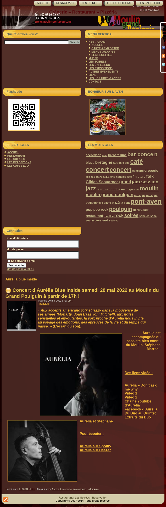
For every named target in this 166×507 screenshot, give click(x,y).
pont (127, 202)
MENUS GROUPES (103, 51)
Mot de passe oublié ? (20, 269)
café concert (79, 489)
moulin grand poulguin (109, 194)
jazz (91, 188)
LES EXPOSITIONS (119, 3)
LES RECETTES (102, 55)
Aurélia (118, 318)
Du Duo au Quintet (140, 413)
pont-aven (146, 201)
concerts (138, 170)
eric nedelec (118, 176)
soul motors (94, 220)
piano (107, 202)
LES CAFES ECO (149, 3)
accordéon (93, 155)
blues (90, 162)
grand (125, 181)
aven (104, 155)
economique (102, 177)
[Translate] (44, 303)
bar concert (142, 154)
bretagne (103, 162)
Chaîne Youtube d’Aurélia (138, 403)
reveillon (109, 216)
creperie (151, 170)
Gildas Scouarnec (102, 182)
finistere (139, 176)
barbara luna (117, 155)
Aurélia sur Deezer (95, 450)
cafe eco (124, 162)
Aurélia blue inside (62, 489)
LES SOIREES (90, 3)
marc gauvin (130, 189)
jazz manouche (108, 189)
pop (89, 209)
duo (88, 177)
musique (139, 195)
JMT (70, 300)
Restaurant (66, 497)
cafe (115, 163)
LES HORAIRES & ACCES (105, 78)
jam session (145, 181)
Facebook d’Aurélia (141, 409)
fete (129, 176)
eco (93, 177)
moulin (149, 188)
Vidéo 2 (131, 397)
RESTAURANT (65, 3)
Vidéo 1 (131, 393)
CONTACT (95, 81)
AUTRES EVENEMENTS (104, 71)
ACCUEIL (43, 3)
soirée (131, 215)
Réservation (99, 497)
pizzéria (117, 202)
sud (105, 220)
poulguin (120, 209)
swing (113, 220)
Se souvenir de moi (21, 260)
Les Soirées (82, 497)
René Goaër (140, 209)
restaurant (94, 216)
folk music (93, 489)
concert (120, 169)
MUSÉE (93, 58)
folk (150, 176)
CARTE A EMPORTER (105, 48)
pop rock (100, 209)
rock (119, 215)
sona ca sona (148, 216)
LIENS (92, 75)
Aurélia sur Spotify (95, 446)
